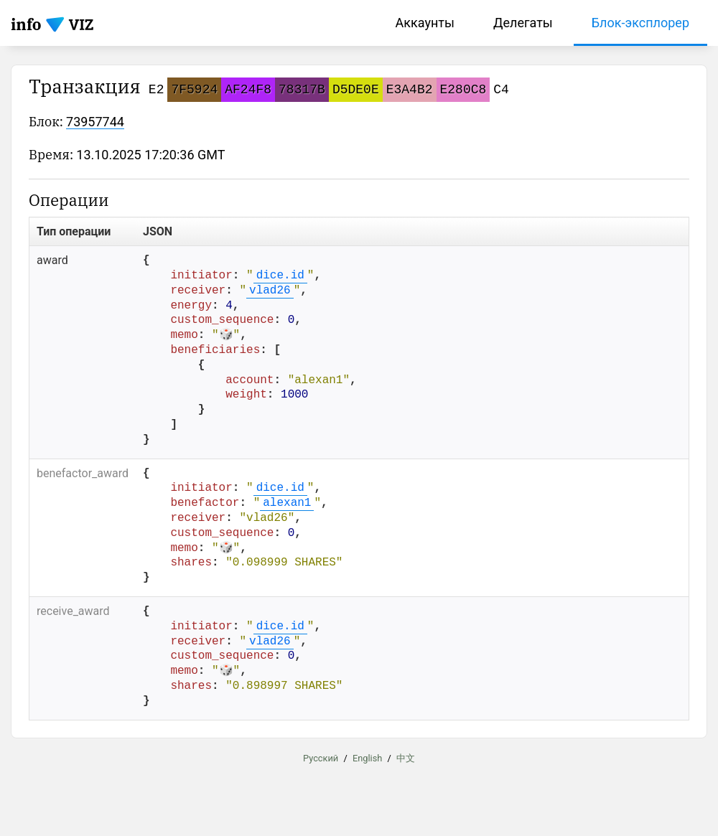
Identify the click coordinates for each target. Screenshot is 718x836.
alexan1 (287, 503)
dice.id (280, 275)
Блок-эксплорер (640, 22)
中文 (405, 757)
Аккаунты (425, 22)
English (367, 757)
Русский (320, 757)
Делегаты (523, 22)
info (26, 24)
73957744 (95, 121)
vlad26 (270, 291)
